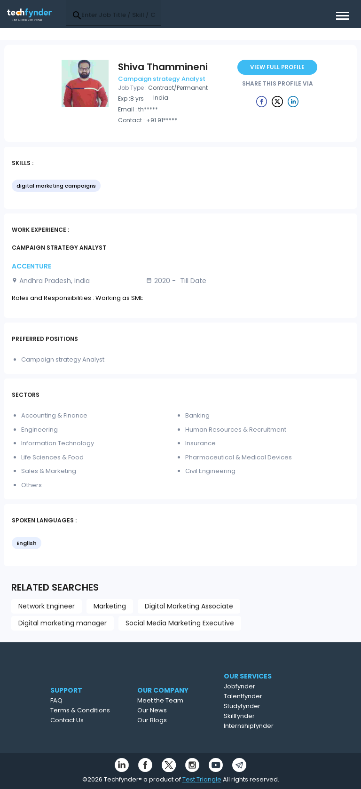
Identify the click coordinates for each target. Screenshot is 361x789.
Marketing (110, 606)
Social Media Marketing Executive (180, 623)
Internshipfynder (267, 725)
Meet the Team (178, 700)
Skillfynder (258, 715)
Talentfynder (262, 696)
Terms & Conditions (94, 710)
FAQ (70, 700)
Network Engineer (46, 606)
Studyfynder (261, 706)
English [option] (26, 543)
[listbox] (180, 187)
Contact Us (80, 720)
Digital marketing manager (62, 623)
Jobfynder (258, 686)
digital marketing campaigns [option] (56, 186)
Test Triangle (201, 779)
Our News (170, 710)
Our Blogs (170, 720)
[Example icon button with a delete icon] (261, 101)
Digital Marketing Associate (189, 606)
